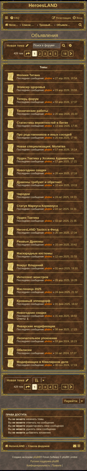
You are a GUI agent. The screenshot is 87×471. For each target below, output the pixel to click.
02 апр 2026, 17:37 (66, 102)
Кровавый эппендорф (33, 301)
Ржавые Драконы (30, 241)
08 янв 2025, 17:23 (66, 329)
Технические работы (32, 111)
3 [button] (45, 53)
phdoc (48, 78)
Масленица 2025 (29, 289)
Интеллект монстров (32, 277)
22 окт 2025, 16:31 (66, 209)
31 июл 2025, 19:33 (66, 268)
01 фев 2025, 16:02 (66, 304)
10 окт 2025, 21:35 (66, 220)
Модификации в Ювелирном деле (42, 362)
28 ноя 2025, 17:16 (66, 173)
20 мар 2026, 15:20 (66, 114)
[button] (27, 53)
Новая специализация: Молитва (41, 146)
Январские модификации (36, 326)
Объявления (44, 35)
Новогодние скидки (31, 170)
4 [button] (50, 53)
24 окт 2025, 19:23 (66, 197)
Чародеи (23, 194)
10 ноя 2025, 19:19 (66, 185)
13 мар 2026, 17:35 (66, 125)
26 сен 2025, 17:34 (66, 232)
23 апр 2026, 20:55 (66, 90)
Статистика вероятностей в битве (42, 122)
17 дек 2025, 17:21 (66, 161)
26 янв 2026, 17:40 (66, 137)
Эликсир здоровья (31, 87)
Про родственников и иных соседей (44, 134)
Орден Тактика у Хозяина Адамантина (45, 158)
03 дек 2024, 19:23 (66, 341)
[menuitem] (14, 18)
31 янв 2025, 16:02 (66, 315)
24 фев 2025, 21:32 (66, 292)
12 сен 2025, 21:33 (66, 256)
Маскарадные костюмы (34, 253)
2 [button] (40, 53)
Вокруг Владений (30, 265)
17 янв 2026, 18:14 (66, 149)
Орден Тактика (28, 217)
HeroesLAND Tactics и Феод (37, 229)
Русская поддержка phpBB (44, 461)
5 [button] (55, 53)
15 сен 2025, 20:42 (66, 244)
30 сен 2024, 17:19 (66, 365)
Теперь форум (28, 99)
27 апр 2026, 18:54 (66, 78)
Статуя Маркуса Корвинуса (37, 206)
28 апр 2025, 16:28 (66, 280)
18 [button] (65, 53)
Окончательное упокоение (37, 338)
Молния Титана (28, 75)
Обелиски (24, 350)
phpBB (36, 457)
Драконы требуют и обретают (39, 182)
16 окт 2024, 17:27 (66, 353)
